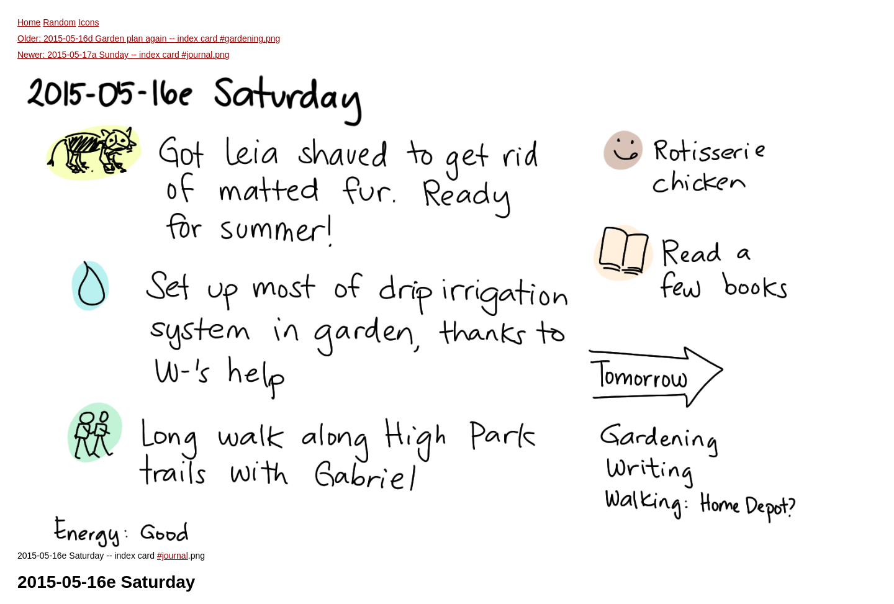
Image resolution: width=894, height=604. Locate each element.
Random (59, 22)
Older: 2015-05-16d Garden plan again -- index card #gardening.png (148, 38)
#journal (172, 556)
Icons (88, 22)
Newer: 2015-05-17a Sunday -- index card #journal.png (123, 55)
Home (28, 22)
